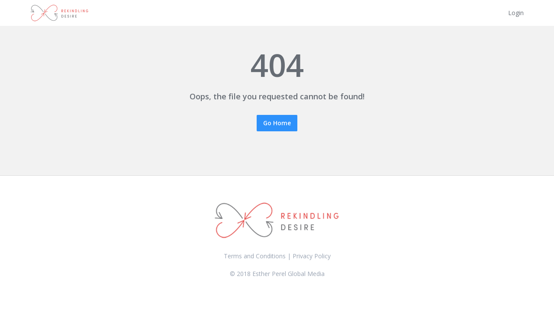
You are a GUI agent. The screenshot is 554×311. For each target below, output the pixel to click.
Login (516, 13)
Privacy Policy (312, 256)
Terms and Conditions (255, 256)
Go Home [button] (277, 123)
